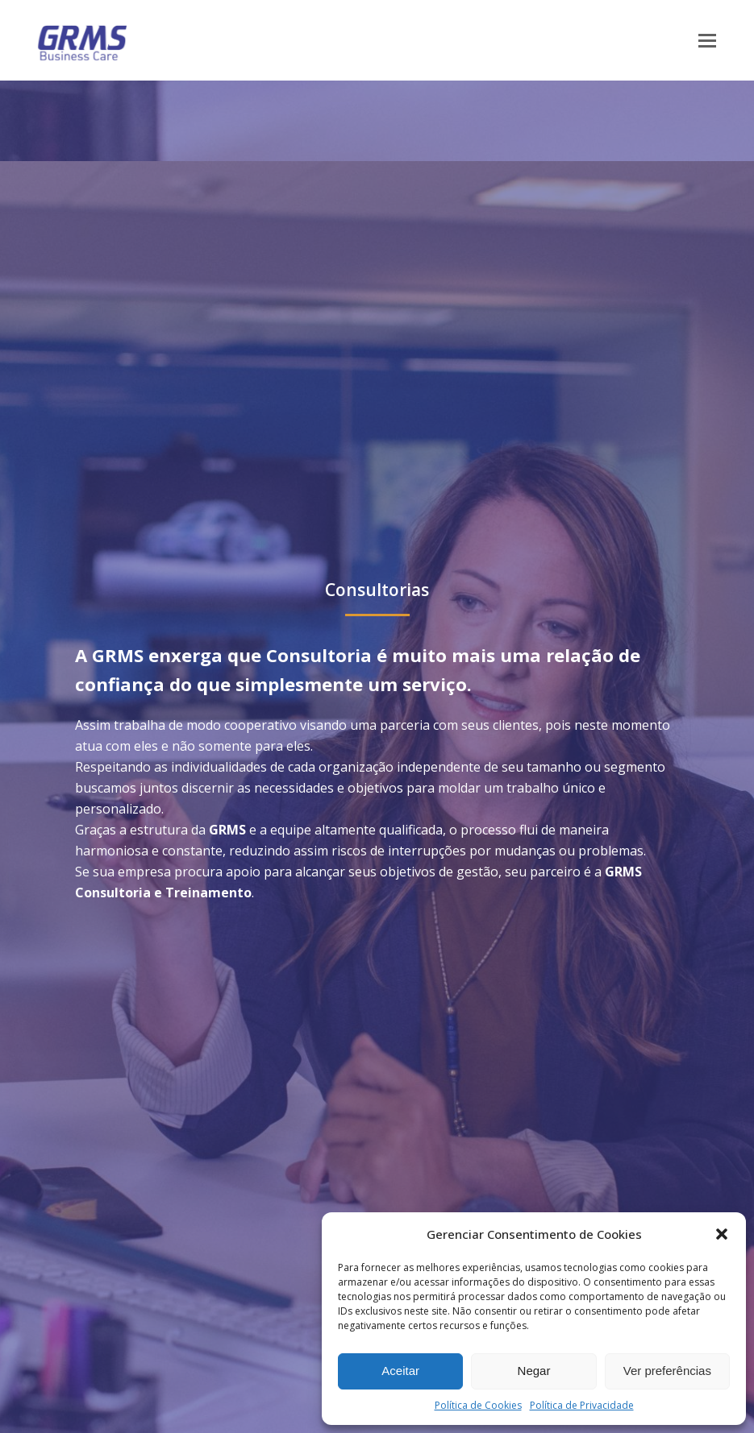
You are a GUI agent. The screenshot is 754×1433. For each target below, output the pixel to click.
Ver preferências (667, 1370)
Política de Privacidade (582, 1405)
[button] (722, 1234)
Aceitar (400, 1370)
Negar (534, 1370)
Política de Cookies (478, 1405)
